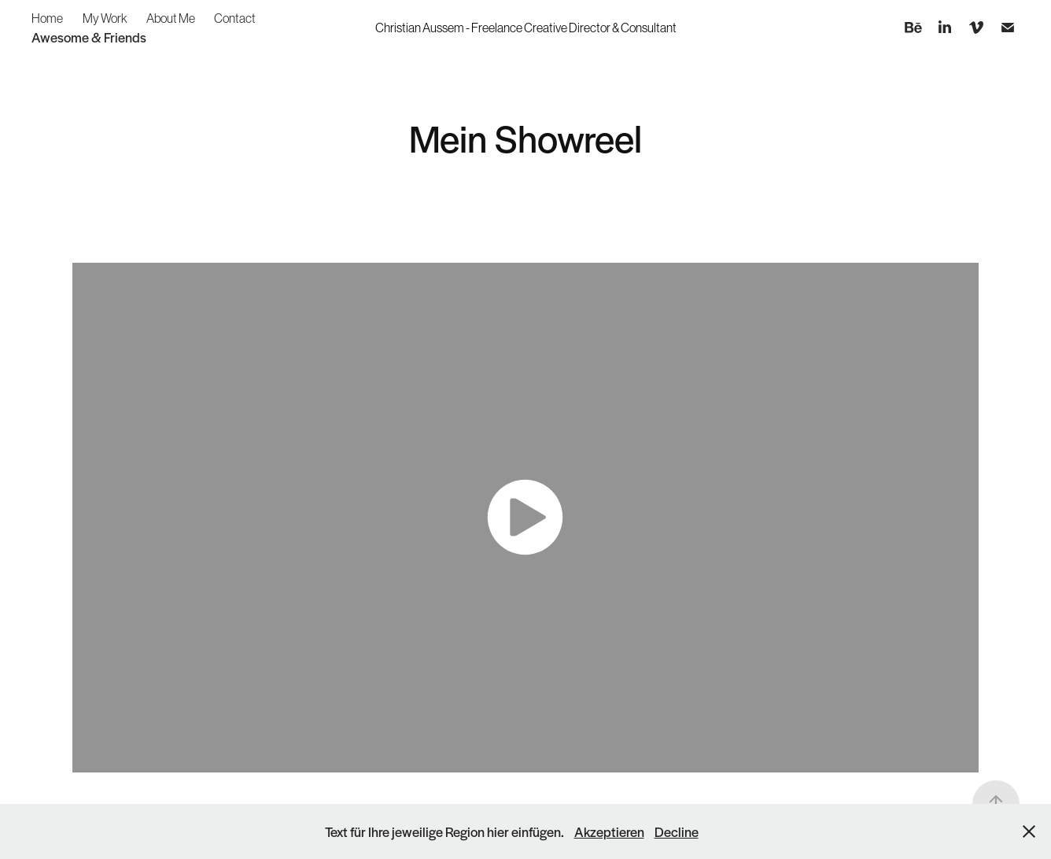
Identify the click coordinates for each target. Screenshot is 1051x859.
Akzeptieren (609, 831)
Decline (677, 831)
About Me (170, 18)
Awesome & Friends (88, 37)
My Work (105, 18)
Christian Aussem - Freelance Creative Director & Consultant (526, 27)
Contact (235, 18)
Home (47, 18)
